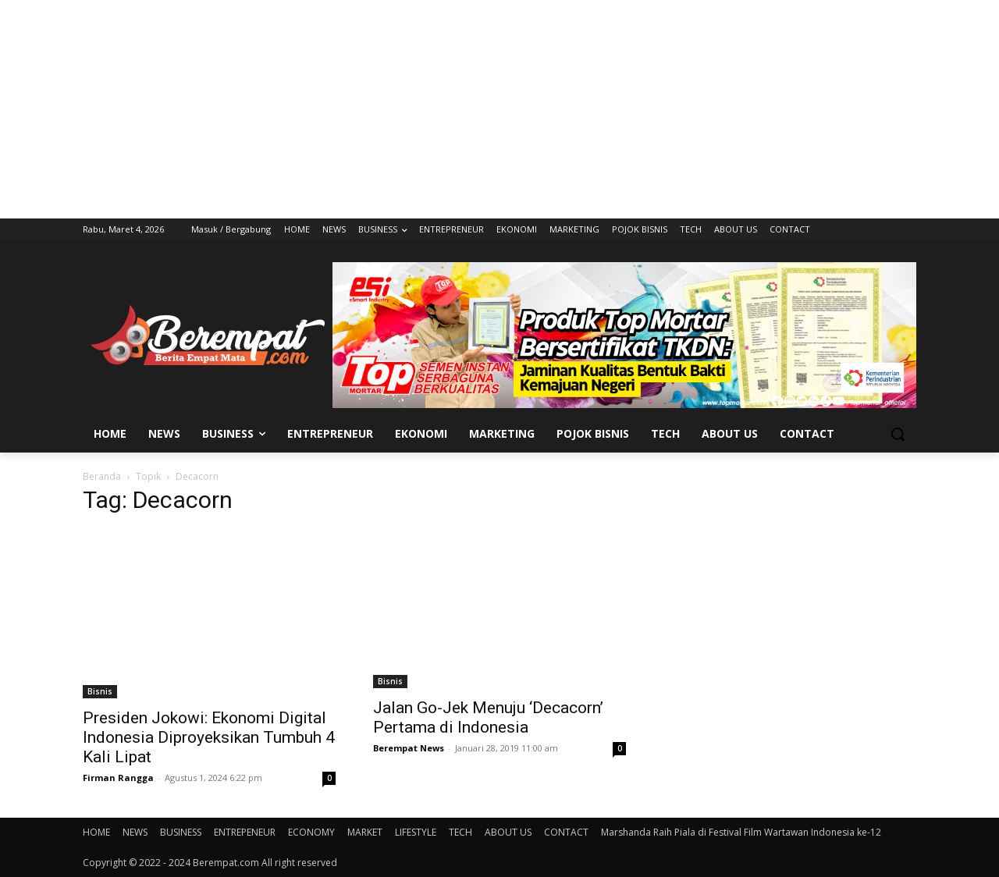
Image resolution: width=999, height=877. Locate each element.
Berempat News (408, 748)
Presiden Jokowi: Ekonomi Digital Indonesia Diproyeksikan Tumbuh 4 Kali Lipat (209, 737)
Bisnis (99, 691)
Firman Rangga (118, 777)
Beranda (102, 476)
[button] (897, 434)
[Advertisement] (499, 109)
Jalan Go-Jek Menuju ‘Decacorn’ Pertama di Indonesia (488, 717)
